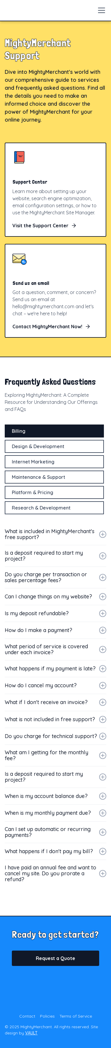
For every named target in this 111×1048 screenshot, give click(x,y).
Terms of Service (75, 1016)
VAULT (31, 1033)
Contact (27, 1016)
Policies (47, 1016)
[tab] (54, 431)
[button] (100, 10)
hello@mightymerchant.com (43, 306)
